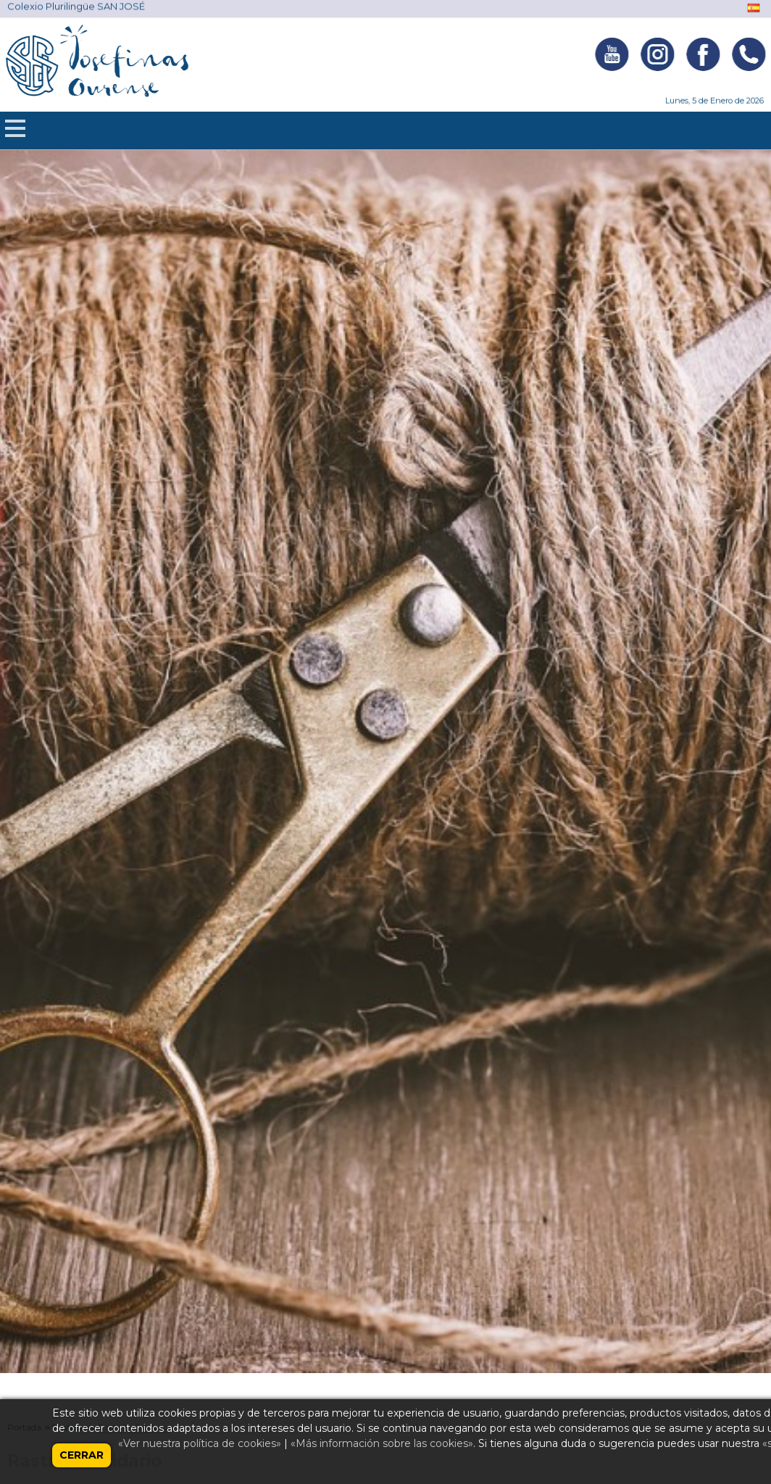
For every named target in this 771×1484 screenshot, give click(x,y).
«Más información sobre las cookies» (382, 1443)
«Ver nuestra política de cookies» (199, 1443)
